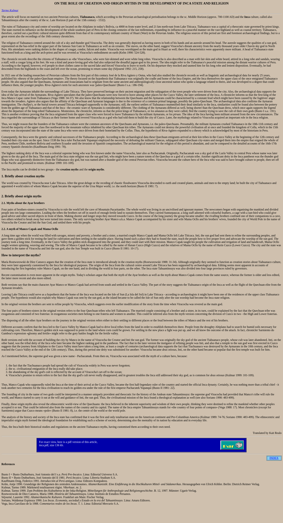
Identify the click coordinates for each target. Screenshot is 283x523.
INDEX (273, 458)
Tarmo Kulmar (9, 10)
